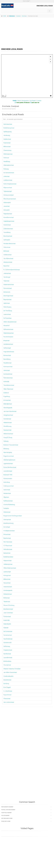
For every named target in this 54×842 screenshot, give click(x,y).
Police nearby (5, 815)
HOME (4, 16)
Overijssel (18, 16)
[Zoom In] (50, 56)
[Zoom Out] (50, 59)
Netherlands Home (6, 818)
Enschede (24, 16)
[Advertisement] (27, 32)
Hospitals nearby (6, 812)
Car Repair (33, 100)
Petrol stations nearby (8, 809)
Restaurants (25, 100)
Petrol (19, 100)
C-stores (39, 100)
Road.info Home (5, 821)
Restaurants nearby (7, 806)
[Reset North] (50, 62)
